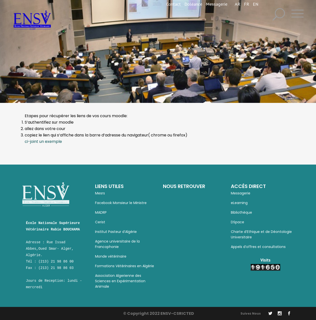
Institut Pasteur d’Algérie (116, 231)
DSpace (237, 222)
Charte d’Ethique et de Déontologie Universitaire (261, 234)
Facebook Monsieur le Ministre (121, 202)
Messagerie (216, 4)
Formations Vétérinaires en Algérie (124, 266)
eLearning (239, 202)
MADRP (101, 212)
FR (246, 4)
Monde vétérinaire (110, 256)
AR (237, 4)
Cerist (100, 222)
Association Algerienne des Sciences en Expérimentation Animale (120, 281)
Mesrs (100, 193)
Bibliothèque (241, 212)
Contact (173, 4)
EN (255, 4)
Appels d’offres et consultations (258, 246)
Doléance (193, 4)
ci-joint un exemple (43, 141)
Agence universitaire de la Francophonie (117, 244)
